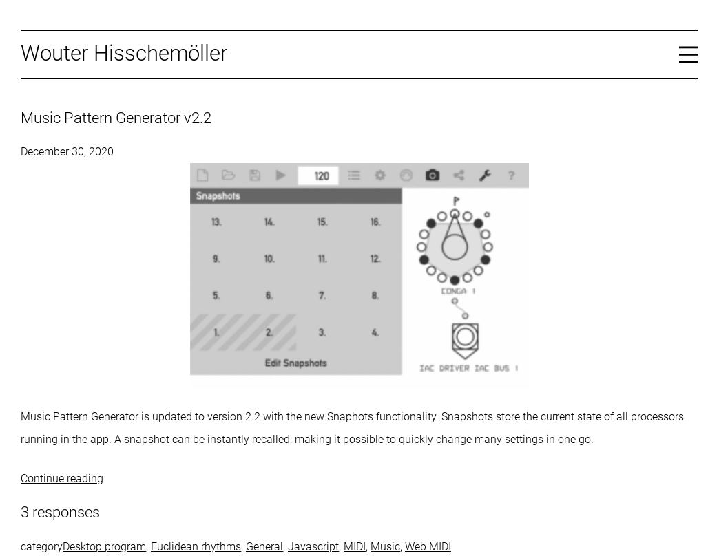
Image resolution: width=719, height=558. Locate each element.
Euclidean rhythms (196, 546)
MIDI (355, 546)
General (264, 546)
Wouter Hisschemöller (124, 53)
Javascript (313, 546)
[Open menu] (688, 53)
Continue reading (62, 478)
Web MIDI (428, 546)
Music (385, 546)
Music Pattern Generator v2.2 (116, 118)
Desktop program (104, 546)
